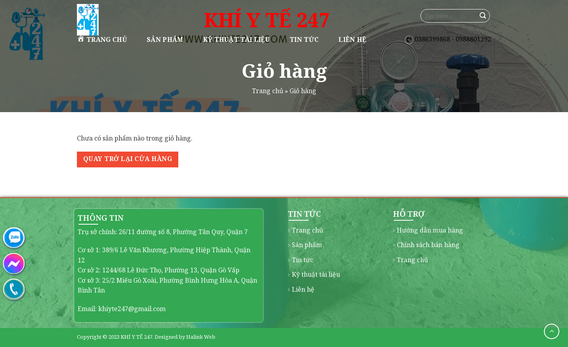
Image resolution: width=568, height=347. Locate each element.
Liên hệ (352, 39)
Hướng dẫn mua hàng (430, 230)
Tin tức (304, 39)
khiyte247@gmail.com (132, 308)
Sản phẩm (165, 39)
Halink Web (200, 336)
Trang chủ (102, 39)
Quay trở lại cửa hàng (127, 158)
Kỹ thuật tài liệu (236, 39)
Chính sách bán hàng (428, 244)
